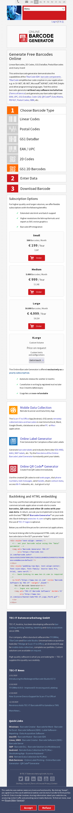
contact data (57, 480)
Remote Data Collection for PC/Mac (35, 745)
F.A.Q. (61, 21)
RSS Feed (40, 774)
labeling (29, 623)
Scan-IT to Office (21, 418)
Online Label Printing (34, 755)
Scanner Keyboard (34, 749)
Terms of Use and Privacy (40, 779)
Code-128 (36, 96)
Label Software (49, 725)
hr (52, 2)
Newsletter (52, 774)
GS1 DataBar (25, 96)
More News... (15, 706)
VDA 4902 (59, 449)
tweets (41, 480)
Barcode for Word (45, 722)
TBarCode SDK (33, 76)
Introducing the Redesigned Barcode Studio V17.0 (32, 674)
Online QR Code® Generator (39, 466)
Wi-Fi (18, 484)
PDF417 (12, 100)
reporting (37, 623)
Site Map (19, 779)
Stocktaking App (16, 749)
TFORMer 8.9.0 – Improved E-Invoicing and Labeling (33, 683)
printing (20, 623)
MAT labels (20, 453)
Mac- (53, 425)
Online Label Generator (36, 438)
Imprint (20, 800)
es (41, 2)
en (36, 2)
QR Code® (46, 96)
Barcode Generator (40, 515)
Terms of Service (17, 93)
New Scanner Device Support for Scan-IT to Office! (32, 692)
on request (36, 646)
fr (44, 2)
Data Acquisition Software (32, 729)
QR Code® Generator (29, 759)
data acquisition (54, 623)
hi (48, 2)
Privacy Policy (10, 800)
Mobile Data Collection (35, 407)
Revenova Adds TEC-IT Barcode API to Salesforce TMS (34, 701)
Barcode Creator (27, 722)
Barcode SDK (40, 732)
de (31, 2)
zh (64, 2)
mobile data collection (22, 642)
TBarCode (14, 80)
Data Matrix (57, 96)
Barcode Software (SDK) (29, 725)
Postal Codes (23, 100)
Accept (28, 807)
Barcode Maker (25, 732)
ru (60, 2)
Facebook (27, 774)
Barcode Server (16, 739)
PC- (46, 425)
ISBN (32, 100)
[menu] (44, 9)
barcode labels (25, 449)
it (56, 2)
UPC (16, 96)
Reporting (13, 729)
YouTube (46, 774)
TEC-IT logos (24, 521)
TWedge (21, 639)
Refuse (46, 807)
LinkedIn (33, 774)
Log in (54, 21)
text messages (25, 480)
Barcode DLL (20, 742)
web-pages (45, 477)
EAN (11, 96)
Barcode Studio (30, 636)
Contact (54, 779)
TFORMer (54, 632)
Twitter (21, 774)
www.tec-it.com (35, 518)
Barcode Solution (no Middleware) (44, 742)
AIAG (11, 453)
